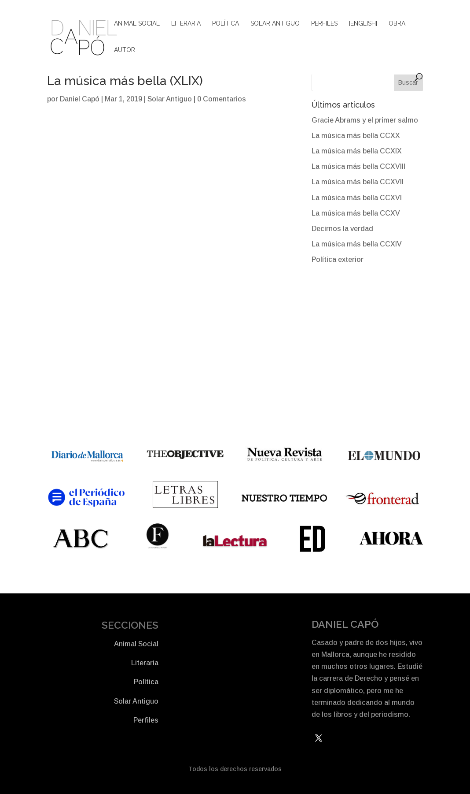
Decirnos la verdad (342, 228)
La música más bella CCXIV (357, 244)
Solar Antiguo (275, 23)
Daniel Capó (79, 99)
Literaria (186, 23)
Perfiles (324, 23)
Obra (397, 23)
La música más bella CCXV (356, 213)
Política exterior (338, 259)
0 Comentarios (221, 99)
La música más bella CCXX (356, 135)
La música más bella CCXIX (357, 151)
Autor (124, 50)
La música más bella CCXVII (358, 182)
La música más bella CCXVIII (358, 166)
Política (225, 23)
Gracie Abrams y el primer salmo (365, 120)
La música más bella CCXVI (357, 197)
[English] (363, 23)
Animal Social (137, 23)
